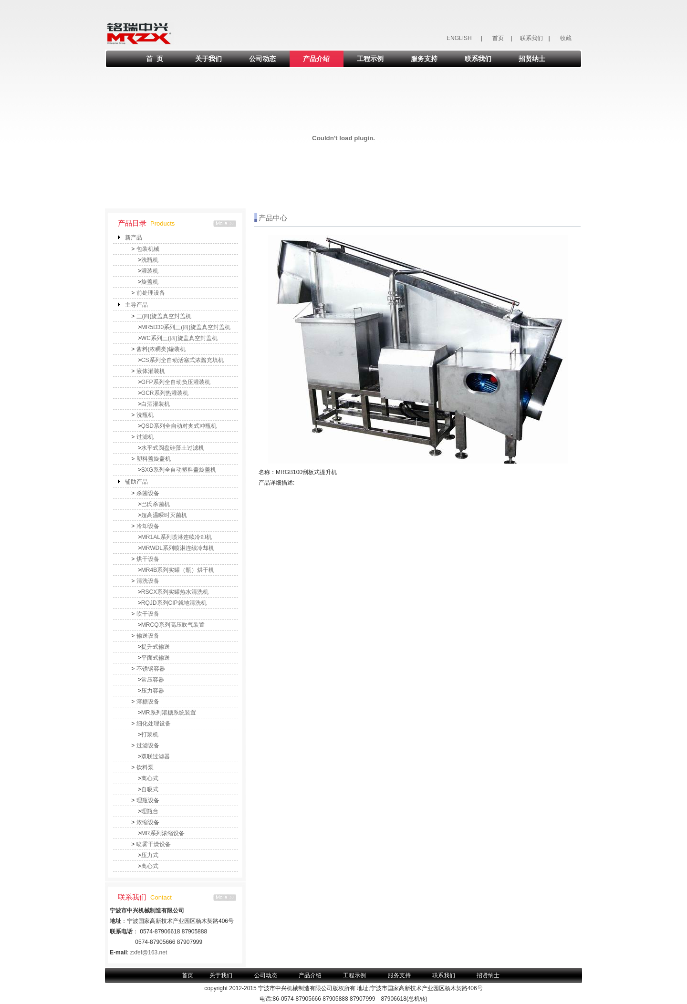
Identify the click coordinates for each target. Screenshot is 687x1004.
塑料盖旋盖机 (153, 458)
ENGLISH (459, 38)
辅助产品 (136, 481)
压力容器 (152, 690)
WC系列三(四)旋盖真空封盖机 (179, 338)
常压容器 (152, 679)
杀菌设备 (147, 493)
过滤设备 (147, 745)
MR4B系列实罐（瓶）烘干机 (177, 570)
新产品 (133, 237)
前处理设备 (150, 293)
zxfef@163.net (148, 952)
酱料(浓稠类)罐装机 (161, 349)
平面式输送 (155, 657)
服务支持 (424, 58)
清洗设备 (147, 581)
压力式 (149, 855)
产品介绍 (316, 58)
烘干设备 (147, 559)
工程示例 (370, 58)
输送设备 (147, 635)
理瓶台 (149, 811)
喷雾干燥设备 (153, 844)
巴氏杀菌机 (155, 504)
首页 (498, 38)
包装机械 (147, 249)
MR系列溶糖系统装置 (168, 712)
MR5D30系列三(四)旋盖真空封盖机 (185, 327)
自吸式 (149, 789)
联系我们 (531, 38)
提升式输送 (155, 646)
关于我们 (208, 58)
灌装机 (149, 271)
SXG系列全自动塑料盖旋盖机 (178, 469)
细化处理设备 (153, 723)
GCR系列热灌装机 (164, 393)
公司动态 (262, 58)
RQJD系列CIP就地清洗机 (174, 603)
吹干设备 (147, 614)
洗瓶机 (149, 260)
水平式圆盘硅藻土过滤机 (172, 448)
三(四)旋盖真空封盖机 (164, 316)
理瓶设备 (147, 800)
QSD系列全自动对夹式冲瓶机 (179, 426)
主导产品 (136, 304)
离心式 (149, 778)
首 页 (154, 58)
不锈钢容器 (150, 668)
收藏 (566, 38)
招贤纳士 (532, 58)
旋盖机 (149, 282)
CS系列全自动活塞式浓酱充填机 (182, 360)
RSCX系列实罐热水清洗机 (174, 592)
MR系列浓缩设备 (163, 833)
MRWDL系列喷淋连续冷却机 (177, 548)
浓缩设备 (147, 822)
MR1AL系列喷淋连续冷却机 (176, 537)
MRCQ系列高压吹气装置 (173, 624)
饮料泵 (145, 767)
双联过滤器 (155, 756)
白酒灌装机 (155, 404)
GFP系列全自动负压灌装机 (175, 382)
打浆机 (149, 734)
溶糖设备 (147, 701)
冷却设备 (147, 526)
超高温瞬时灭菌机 (164, 515)
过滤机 (145, 437)
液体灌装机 (150, 371)
